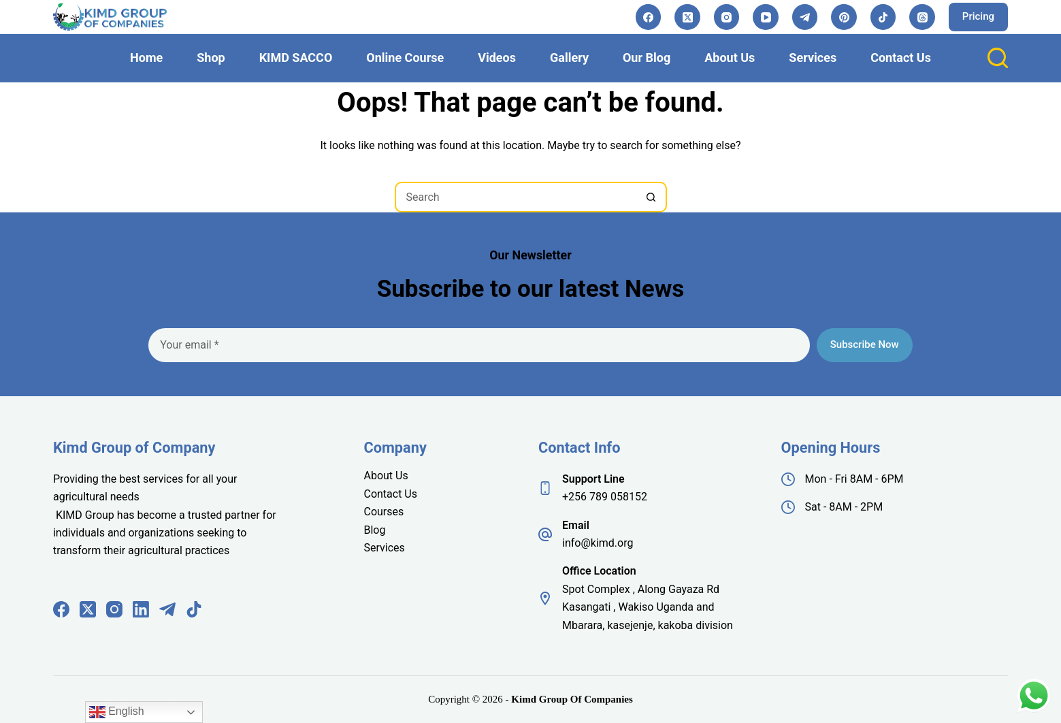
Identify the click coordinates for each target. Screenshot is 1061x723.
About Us (729, 57)
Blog (374, 530)
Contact (383, 493)
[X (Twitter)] (687, 17)
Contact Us (900, 57)
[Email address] (478, 345)
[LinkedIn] (141, 609)
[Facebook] (649, 17)
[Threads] (922, 17)
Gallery (569, 57)
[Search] (997, 58)
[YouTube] (766, 17)
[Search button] (651, 197)
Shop (211, 57)
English (116, 712)
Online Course (405, 57)
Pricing (978, 16)
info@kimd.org (597, 542)
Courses (383, 511)
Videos (497, 57)
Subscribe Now (864, 344)
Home (146, 57)
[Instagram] (727, 17)
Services (812, 57)
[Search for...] (515, 197)
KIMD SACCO (296, 57)
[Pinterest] (844, 17)
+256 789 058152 (604, 496)
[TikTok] (883, 17)
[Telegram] (805, 17)
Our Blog (646, 57)
